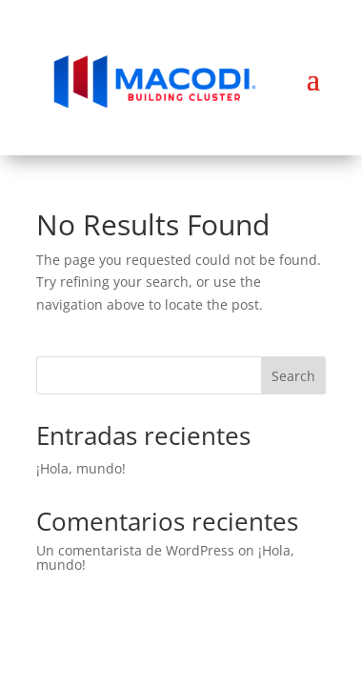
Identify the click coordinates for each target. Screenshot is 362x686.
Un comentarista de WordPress (135, 550)
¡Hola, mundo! (81, 468)
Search (293, 376)
